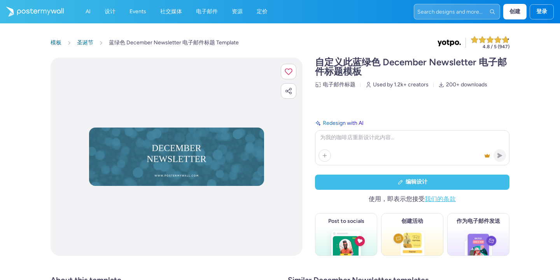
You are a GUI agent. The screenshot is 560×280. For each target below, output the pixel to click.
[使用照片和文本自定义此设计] (176, 157)
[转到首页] (32, 11)
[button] (288, 71)
